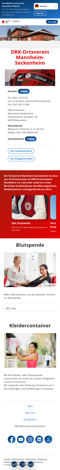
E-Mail (23, 91)
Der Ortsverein (21, 223)
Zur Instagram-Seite (21, 158)
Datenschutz (31, 459)
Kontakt (7, 459)
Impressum (42, 459)
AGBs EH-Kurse (18, 459)
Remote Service (36, 462)
